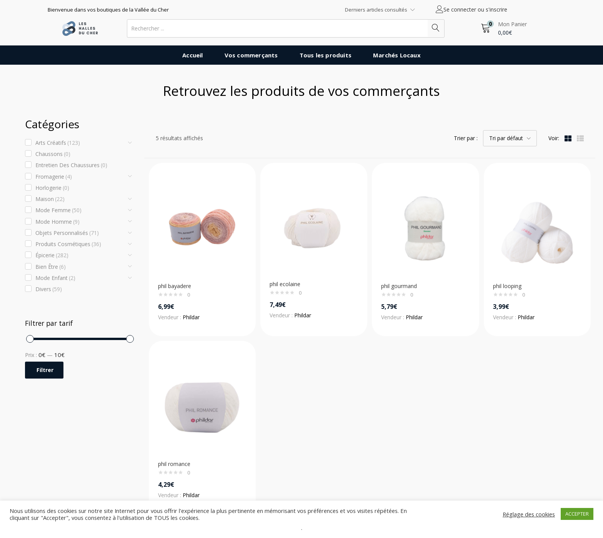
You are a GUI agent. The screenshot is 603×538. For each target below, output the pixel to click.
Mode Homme (57, 221)
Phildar (191, 317)
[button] (504, 28)
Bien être (50, 266)
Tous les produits (325, 55)
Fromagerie (53, 176)
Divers (48, 289)
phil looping (507, 286)
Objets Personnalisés (67, 233)
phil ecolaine (285, 284)
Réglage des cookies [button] (529, 514)
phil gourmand (399, 286)
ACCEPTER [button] (577, 513)
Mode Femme (58, 210)
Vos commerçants (251, 55)
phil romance (174, 464)
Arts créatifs (57, 142)
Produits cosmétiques (68, 244)
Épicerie (51, 255)
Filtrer (45, 370)
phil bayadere (174, 286)
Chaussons (52, 154)
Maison (50, 199)
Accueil (192, 55)
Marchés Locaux (397, 55)
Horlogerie (52, 188)
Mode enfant (55, 278)
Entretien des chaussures (71, 165)
